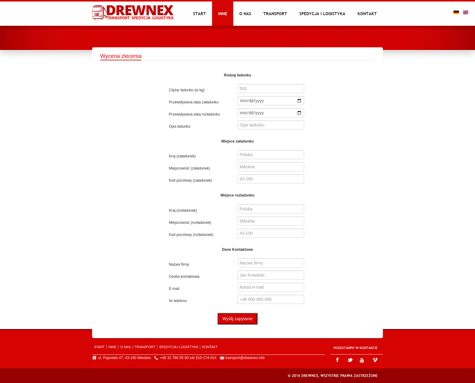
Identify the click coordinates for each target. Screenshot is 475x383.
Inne (222, 13)
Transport (275, 13)
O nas (245, 13)
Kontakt (367, 13)
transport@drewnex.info (245, 358)
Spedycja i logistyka (322, 13)
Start (199, 13)
